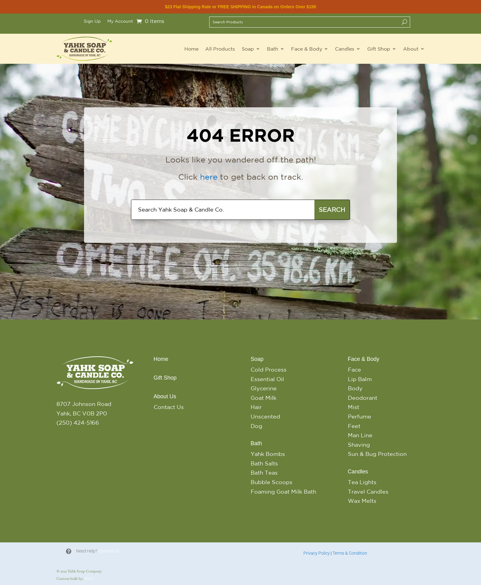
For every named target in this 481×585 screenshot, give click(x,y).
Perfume (359, 416)
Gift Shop (378, 49)
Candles (344, 49)
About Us (165, 396)
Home (191, 49)
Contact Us (169, 407)
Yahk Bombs (268, 454)
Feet (354, 426)
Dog (256, 426)
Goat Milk (263, 398)
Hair (256, 407)
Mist (353, 407)
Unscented (265, 416)
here (208, 176)
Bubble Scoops (271, 482)
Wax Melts (362, 501)
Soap (248, 49)
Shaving (359, 445)
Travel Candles (368, 491)
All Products (220, 49)
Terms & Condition (350, 553)
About (410, 49)
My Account (120, 21)
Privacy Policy (316, 553)
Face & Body (306, 49)
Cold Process (269, 369)
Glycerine (264, 388)
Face (354, 369)
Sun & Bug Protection (377, 454)
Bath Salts (264, 463)
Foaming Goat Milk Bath (283, 491)
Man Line (360, 435)
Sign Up (92, 21)
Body (355, 388)
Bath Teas (264, 472)
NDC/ (89, 578)
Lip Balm (360, 379)
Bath (272, 49)
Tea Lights (362, 482)
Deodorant (362, 398)
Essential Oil (267, 379)
